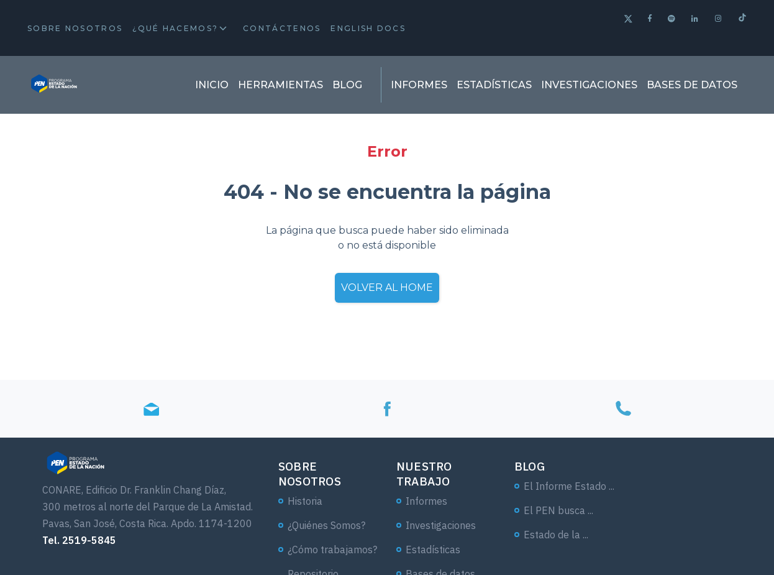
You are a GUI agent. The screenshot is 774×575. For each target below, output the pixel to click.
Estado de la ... (556, 534)
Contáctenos (282, 28)
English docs (368, 28)
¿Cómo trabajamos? (332, 549)
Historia (305, 501)
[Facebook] (650, 18)
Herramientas (280, 85)
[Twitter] (628, 20)
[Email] (151, 409)
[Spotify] (672, 18)
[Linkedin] (695, 18)
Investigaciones (589, 85)
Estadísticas (494, 85)
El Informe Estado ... (569, 486)
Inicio (212, 85)
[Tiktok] (742, 19)
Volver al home (387, 287)
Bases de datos (692, 85)
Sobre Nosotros (74, 28)
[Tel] (623, 409)
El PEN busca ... (558, 510)
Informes (419, 85)
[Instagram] (719, 18)
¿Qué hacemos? (175, 28)
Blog (347, 85)
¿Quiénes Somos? (326, 525)
